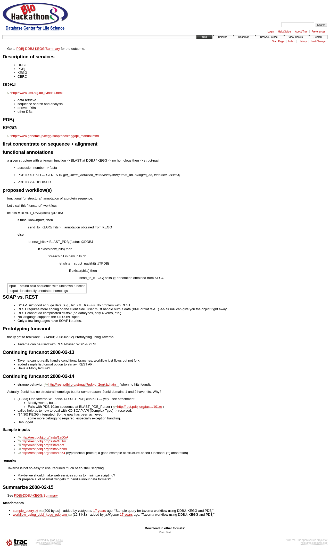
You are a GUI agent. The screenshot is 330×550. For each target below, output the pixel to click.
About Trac (301, 31)
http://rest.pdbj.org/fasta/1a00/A (43, 437)
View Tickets (295, 37)
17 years (99, 511)
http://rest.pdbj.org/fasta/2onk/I (42, 449)
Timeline (222, 37)
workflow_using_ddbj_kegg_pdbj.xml (40, 514)
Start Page (278, 41)
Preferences (319, 31)
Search (318, 37)
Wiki (204, 37)
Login (271, 31)
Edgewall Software (50, 542)
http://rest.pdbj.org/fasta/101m (137, 407)
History (303, 41)
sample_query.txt (25, 511)
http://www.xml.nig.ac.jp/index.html (34, 93)
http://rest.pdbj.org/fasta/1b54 (41, 453)
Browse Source (269, 37)
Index (291, 41)
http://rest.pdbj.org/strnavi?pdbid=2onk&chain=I (81, 384)
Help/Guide (284, 31)
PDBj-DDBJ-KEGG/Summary (38, 49)
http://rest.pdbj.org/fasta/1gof (41, 445)
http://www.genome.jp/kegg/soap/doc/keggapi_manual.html (53, 136)
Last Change (318, 41)
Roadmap (243, 37)
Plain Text (165, 532)
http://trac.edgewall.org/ (314, 542)
